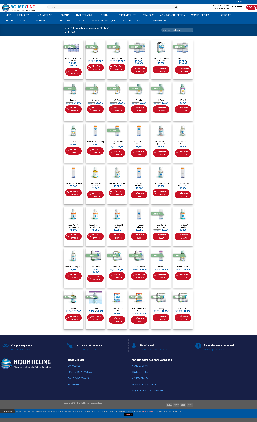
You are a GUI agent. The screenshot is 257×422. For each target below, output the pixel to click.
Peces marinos (42, 20)
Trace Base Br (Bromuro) (117, 142)
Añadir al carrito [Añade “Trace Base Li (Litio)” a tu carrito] (162, 192)
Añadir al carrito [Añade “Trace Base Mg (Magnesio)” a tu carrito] (184, 194)
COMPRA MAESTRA (127, 15)
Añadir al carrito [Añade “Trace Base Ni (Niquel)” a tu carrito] (118, 236)
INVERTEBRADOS (85, 15)
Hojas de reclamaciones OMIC (148, 390)
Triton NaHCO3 (183, 308)
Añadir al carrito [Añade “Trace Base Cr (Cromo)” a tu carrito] (184, 153)
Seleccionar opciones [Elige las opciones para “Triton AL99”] (96, 278)
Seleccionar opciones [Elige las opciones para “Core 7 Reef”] (184, 69)
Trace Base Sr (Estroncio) (161, 226)
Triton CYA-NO (183, 267)
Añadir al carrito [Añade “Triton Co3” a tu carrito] (162, 276)
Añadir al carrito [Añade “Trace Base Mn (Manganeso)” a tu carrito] (74, 236)
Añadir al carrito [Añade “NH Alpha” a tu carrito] (96, 109)
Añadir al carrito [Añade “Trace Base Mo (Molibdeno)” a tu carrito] (96, 236)
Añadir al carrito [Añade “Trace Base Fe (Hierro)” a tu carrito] (96, 194)
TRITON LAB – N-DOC (139, 309)
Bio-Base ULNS (117, 58)
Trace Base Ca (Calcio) (139, 142)
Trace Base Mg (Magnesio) (183, 184)
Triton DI (95, 308)
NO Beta (117, 100)
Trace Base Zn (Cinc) (73, 267)
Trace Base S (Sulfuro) (139, 226)
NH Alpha (95, 100)
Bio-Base (95, 58)
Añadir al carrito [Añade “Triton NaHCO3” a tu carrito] (184, 317)
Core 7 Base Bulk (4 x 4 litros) (161, 59)
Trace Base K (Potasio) (139, 184)
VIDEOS (140, 20)
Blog (82, 20)
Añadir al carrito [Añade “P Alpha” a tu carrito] (140, 109)
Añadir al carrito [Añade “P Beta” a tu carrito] (162, 109)
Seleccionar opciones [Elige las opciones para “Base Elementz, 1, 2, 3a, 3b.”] (74, 71)
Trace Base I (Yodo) (117, 183)
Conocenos (74, 365)
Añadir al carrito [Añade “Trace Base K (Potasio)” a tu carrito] (140, 194)
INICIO (8, 15)
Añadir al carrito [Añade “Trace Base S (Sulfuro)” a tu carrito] (140, 236)
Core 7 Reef (183, 58)
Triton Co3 (161, 267)
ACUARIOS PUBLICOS (202, 15)
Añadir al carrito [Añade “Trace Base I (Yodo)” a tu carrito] (118, 192)
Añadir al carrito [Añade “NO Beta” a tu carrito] (118, 109)
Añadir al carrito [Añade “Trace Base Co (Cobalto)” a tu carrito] (162, 153)
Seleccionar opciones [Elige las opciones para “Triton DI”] (96, 317)
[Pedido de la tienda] (177, 30)
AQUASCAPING (46, 15)
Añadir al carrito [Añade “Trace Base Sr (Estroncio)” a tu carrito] (162, 236)
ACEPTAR (128, 415)
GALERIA (127, 20)
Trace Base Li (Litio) (161, 183)
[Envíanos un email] (241, 2)
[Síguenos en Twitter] (238, 2)
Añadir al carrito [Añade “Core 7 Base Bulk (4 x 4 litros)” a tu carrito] (162, 69)
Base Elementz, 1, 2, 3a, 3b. (73, 59)
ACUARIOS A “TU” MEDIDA (172, 15)
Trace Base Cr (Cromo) (183, 142)
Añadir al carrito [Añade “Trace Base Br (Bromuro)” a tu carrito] (118, 153)
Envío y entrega (140, 372)
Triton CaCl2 (117, 267)
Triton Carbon (139, 267)
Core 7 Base (139, 58)
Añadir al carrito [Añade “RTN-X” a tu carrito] (184, 109)
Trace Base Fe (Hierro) (95, 184)
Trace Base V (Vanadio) (183, 226)
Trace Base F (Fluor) (73, 183)
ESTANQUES (226, 15)
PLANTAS (106, 15)
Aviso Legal (74, 384)
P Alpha (139, 100)
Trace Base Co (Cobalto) (161, 142)
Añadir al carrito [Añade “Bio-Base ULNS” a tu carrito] (118, 67)
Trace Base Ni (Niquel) (117, 226)
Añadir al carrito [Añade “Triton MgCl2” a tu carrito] (162, 317)
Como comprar (140, 365)
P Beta (161, 100)
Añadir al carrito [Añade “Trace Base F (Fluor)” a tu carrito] (74, 192)
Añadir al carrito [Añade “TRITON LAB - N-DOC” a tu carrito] (140, 319)
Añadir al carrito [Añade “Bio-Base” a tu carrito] (96, 67)
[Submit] (176, 7)
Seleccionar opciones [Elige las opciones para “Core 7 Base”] (140, 69)
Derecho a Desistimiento (145, 384)
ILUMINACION (65, 20)
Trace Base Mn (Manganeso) (73, 226)
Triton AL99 (95, 267)
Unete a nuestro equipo (104, 20)
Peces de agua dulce (16, 20)
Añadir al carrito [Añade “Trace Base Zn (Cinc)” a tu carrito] (74, 276)
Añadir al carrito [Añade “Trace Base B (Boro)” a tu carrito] (96, 150)
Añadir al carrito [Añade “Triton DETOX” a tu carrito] (74, 317)
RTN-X (183, 100)
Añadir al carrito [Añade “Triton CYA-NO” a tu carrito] (184, 276)
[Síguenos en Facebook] (234, 2)
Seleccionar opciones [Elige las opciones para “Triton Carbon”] (140, 276)
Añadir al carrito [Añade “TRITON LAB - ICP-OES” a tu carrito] (118, 319)
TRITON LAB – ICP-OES (117, 309)
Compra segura (140, 378)
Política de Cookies (78, 378)
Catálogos (148, 15)
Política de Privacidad (80, 372)
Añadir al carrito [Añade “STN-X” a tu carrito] (74, 150)
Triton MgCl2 (161, 308)
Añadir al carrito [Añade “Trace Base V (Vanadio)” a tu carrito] (184, 236)
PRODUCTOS (24, 15)
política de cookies (147, 411)
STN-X (73, 142)
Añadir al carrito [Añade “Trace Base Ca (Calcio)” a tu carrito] (140, 153)
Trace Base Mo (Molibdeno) (95, 226)
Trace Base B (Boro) (95, 142)
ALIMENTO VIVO (159, 20)
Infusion (73, 100)
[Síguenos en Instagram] (236, 2)
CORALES (65, 15)
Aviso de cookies (7, 411)
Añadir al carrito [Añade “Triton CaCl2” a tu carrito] (118, 276)
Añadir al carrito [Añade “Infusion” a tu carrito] (74, 109)
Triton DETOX (73, 308)
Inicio (67, 27)
